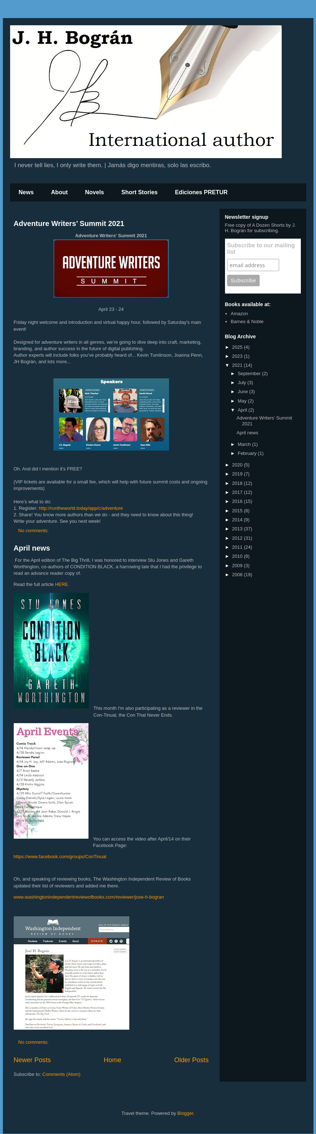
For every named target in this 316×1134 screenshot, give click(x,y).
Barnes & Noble (247, 321)
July (242, 382)
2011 (238, 547)
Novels (94, 192)
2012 (238, 538)
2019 (238, 474)
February (248, 453)
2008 (238, 574)
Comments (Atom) (61, 1074)
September (250, 373)
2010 (238, 556)
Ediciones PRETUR (201, 192)
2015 (238, 510)
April (243, 410)
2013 (238, 528)
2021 (238, 365)
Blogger (185, 1113)
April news (32, 548)
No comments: (34, 530)
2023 (238, 356)
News (26, 192)
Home (112, 1060)
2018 (238, 483)
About (59, 192)
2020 (238, 465)
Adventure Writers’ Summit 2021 (69, 223)
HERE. (62, 584)
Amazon (239, 313)
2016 (238, 501)
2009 (238, 565)
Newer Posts (32, 1060)
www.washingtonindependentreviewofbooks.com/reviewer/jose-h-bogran (89, 897)
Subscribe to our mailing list (261, 248)
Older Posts (191, 1060)
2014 (238, 519)
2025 (238, 347)
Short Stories (139, 192)
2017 (238, 492)
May (243, 401)
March (245, 444)
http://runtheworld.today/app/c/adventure (81, 508)
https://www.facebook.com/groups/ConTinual (60, 856)
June (243, 391)
